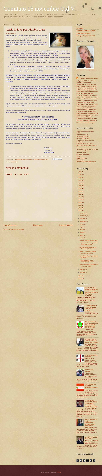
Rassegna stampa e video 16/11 (85, 36)
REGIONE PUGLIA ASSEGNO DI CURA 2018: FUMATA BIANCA (91, 340)
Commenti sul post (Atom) (16, 229)
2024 (80, 177)
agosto (82, 224)
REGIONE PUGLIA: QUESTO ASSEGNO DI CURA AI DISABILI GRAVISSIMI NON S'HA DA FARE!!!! (91, 325)
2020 (80, 188)
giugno (82, 229)
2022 (80, 183)
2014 (80, 205)
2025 (80, 174)
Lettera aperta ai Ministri (83, 33)
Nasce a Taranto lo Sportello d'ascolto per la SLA (88, 252)
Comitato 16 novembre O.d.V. (40, 8)
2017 (80, 197)
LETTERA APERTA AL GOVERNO (91, 356)
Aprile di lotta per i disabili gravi (88, 240)
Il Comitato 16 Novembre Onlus (88, 78)
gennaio (82, 272)
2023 (80, 180)
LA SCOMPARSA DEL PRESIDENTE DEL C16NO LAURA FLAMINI (91, 308)
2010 (80, 278)
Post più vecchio (65, 225)
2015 (80, 202)
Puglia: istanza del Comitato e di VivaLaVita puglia (89, 265)
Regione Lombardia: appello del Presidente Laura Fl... (89, 243)
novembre (83, 215)
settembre (83, 221)
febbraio (82, 269)
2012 (80, 210)
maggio (82, 232)
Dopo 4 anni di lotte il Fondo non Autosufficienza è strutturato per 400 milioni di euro (91, 422)
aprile (82, 235)
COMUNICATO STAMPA (89, 370)
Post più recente (10, 225)
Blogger (59, 472)
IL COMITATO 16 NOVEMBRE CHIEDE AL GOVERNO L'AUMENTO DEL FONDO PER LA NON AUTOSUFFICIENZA (91, 404)
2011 (80, 276)
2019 (80, 191)
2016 (80, 199)
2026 (80, 172)
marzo (82, 238)
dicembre (83, 213)
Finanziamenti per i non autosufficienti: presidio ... (88, 261)
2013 (80, 208)
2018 (80, 194)
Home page (38, 225)
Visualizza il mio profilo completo (85, 123)
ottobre (82, 218)
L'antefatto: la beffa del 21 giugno (86, 30)
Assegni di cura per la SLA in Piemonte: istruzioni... (88, 248)
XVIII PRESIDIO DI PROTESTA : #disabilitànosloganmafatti (91, 387)
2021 (80, 186)
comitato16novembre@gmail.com (86, 161)
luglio (81, 227)
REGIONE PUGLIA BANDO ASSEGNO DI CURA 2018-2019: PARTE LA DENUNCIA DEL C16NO (91, 291)
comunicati (14, 162)
